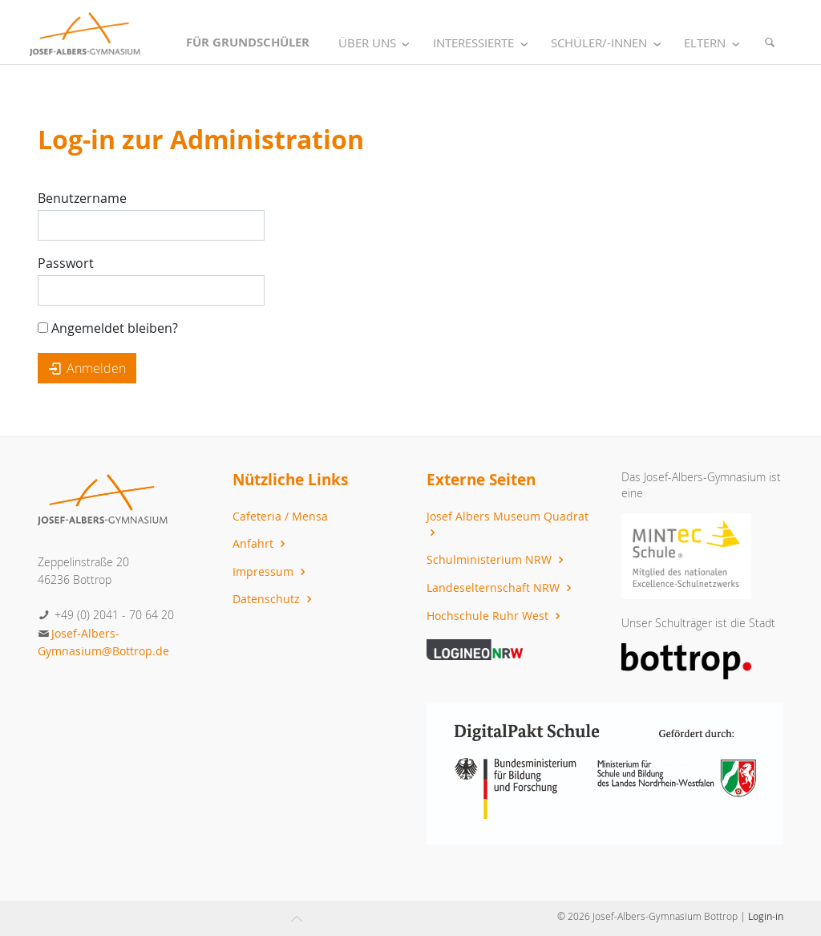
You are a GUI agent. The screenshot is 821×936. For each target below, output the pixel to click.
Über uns (377, 43)
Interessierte (483, 43)
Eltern (715, 43)
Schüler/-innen (609, 43)
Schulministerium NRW (497, 559)
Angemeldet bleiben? (108, 328)
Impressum (271, 571)
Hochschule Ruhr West (495, 615)
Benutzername (82, 198)
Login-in (765, 916)
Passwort (66, 263)
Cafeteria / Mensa (280, 516)
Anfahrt (261, 543)
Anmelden (87, 368)
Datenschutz (274, 598)
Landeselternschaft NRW (501, 587)
